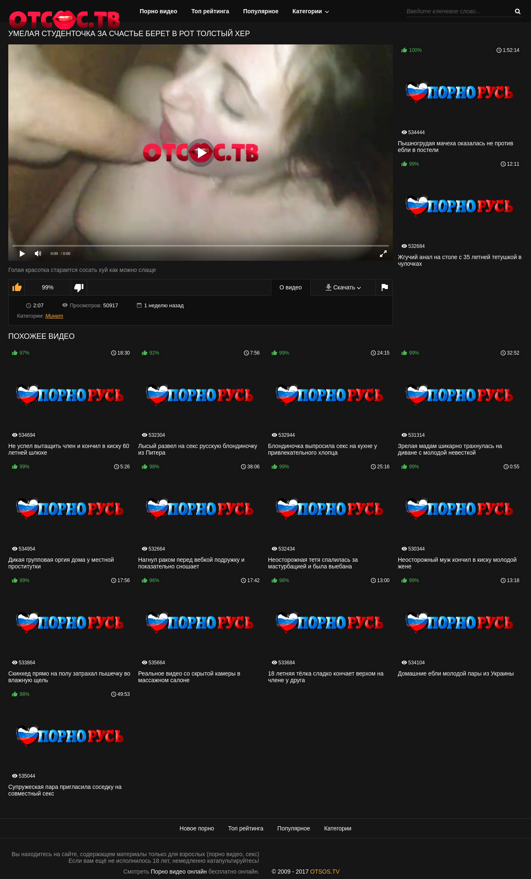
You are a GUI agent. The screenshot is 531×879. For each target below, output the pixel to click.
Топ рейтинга (210, 11)
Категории (307, 11)
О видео (291, 287)
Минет (54, 316)
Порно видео (159, 11)
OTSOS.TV (325, 871)
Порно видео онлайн (179, 871)
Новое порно (197, 828)
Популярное (260, 11)
